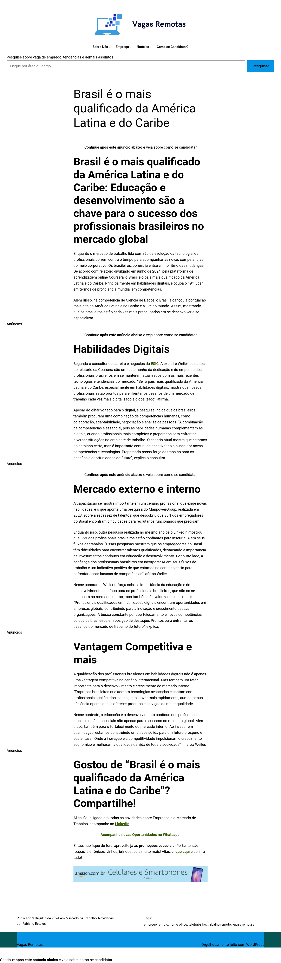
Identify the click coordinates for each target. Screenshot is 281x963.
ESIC (155, 363)
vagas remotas (243, 924)
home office (178, 924)
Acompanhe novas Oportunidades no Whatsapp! (140, 834)
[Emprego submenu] (131, 47)
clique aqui (181, 851)
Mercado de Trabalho (81, 918)
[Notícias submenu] (151, 47)
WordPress (255, 944)
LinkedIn (122, 824)
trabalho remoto (219, 924)
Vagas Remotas (30, 944)
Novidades (106, 918)
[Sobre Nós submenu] (110, 47)
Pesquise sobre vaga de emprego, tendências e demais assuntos (60, 57)
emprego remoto (156, 924)
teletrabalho (197, 924)
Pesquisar (261, 66)
